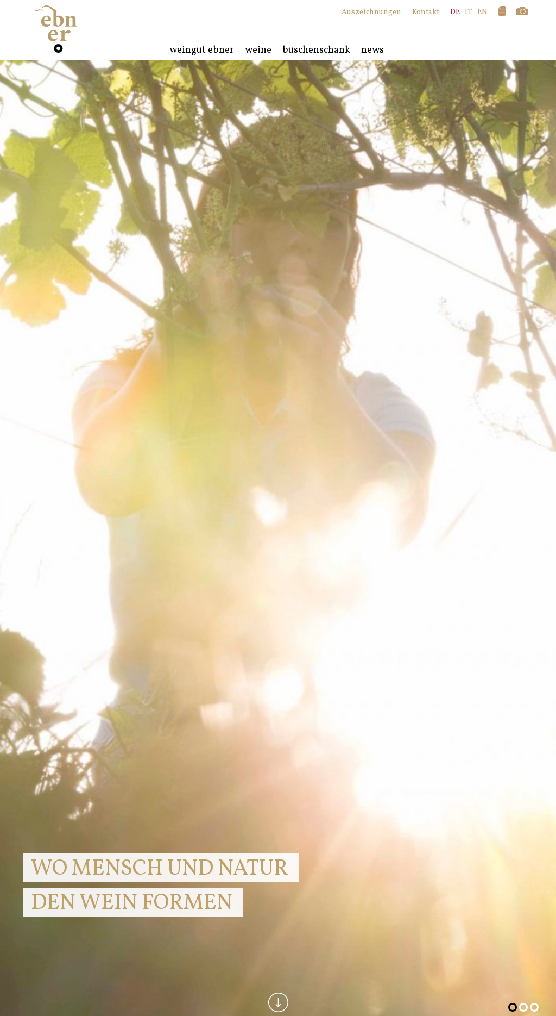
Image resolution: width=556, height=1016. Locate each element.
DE (455, 12)
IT (468, 12)
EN (482, 12)
